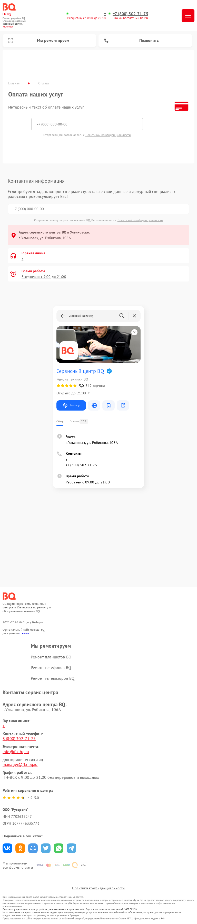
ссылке (24, 633)
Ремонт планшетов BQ (51, 656)
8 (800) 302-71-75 (19, 738)
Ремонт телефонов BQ (51, 667)
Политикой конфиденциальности (108, 135)
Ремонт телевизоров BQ (52, 678)
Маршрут (71, 405)
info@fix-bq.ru (16, 751)
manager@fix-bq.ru (20, 764)
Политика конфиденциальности (98, 888)
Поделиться (7, 848)
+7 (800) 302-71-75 (130, 13)
